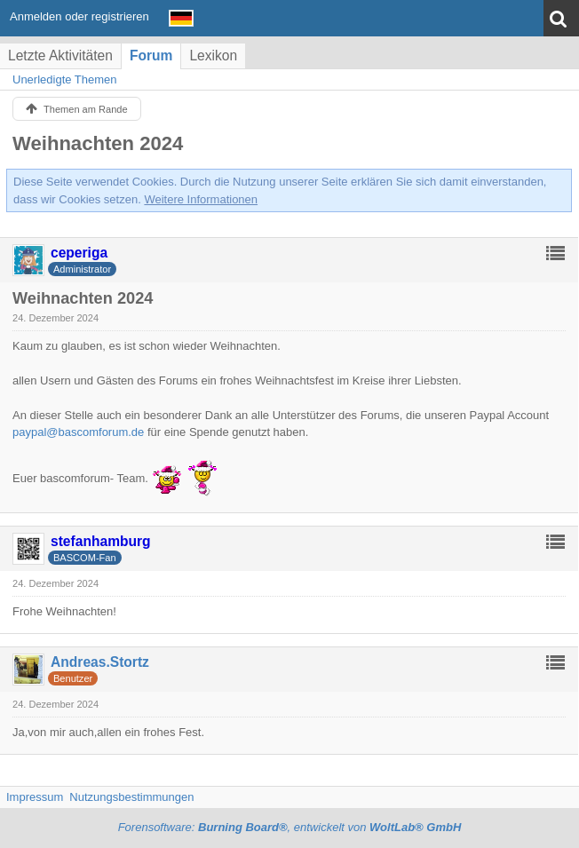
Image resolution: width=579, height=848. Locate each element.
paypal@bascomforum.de (78, 432)
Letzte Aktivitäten (60, 55)
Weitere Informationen (201, 199)
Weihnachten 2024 (97, 143)
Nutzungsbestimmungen (131, 797)
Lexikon (213, 55)
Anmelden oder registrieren (79, 16)
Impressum (34, 797)
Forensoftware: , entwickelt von (290, 827)
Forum (151, 55)
